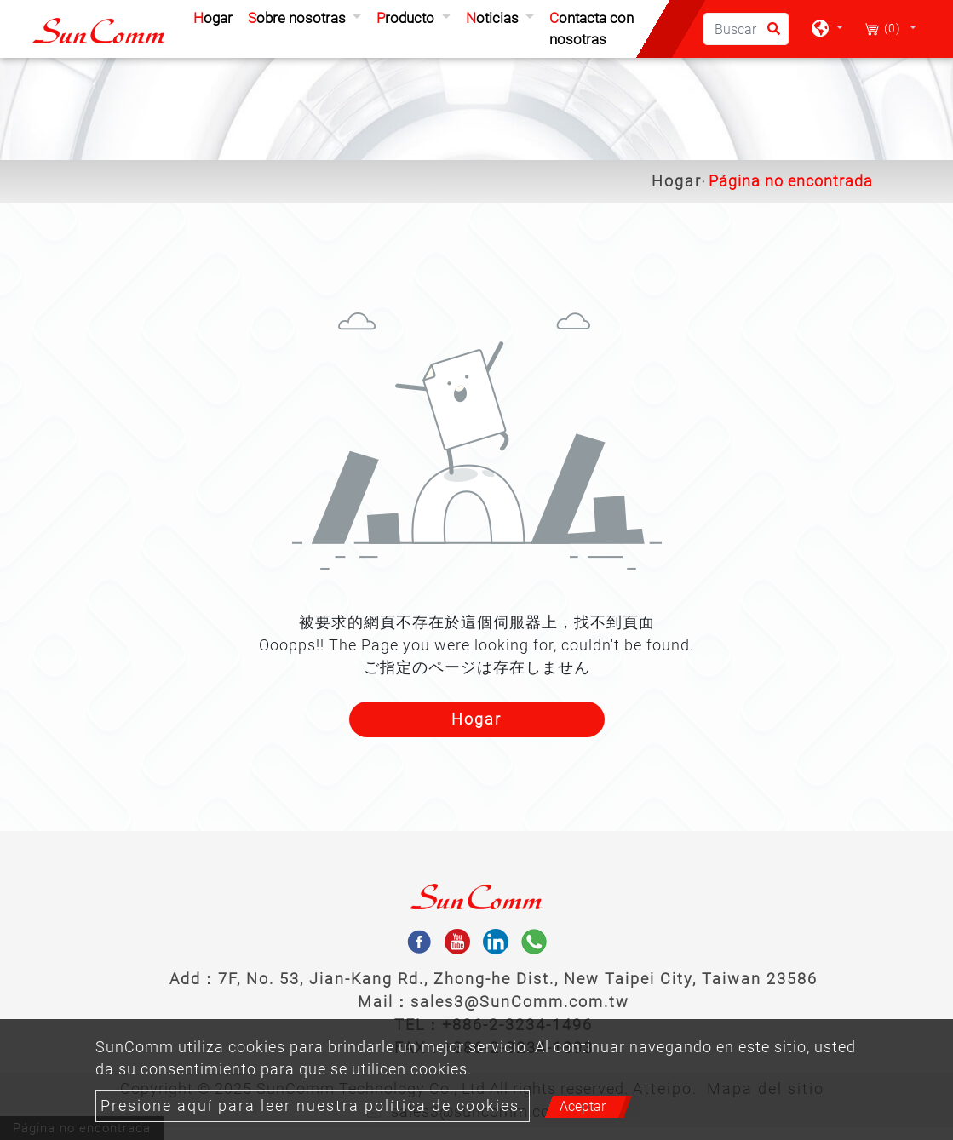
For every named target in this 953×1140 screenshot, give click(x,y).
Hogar (216, 16)
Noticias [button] (494, 17)
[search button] (768, 34)
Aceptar (583, 1106)
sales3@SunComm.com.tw (519, 1002)
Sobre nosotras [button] (298, 17)
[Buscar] (746, 29)
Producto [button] (407, 17)
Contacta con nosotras (591, 29)
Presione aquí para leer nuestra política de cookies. (312, 1105)
